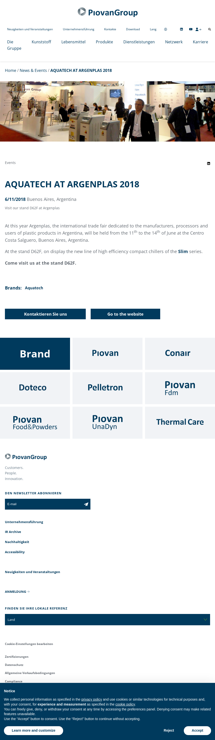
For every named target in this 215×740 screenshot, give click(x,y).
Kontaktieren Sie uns (45, 314)
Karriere (200, 42)
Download (133, 29)
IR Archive (13, 532)
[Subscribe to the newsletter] (86, 504)
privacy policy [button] (91, 699)
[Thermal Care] (180, 423)
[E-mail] (43, 504)
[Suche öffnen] (209, 29)
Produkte (104, 42)
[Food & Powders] (35, 423)
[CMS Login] (198, 29)
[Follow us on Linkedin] (181, 29)
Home (10, 70)
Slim (183, 251)
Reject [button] (169, 730)
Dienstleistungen (139, 42)
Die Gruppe (14, 45)
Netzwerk (174, 42)
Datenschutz (14, 665)
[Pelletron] (107, 388)
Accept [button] (197, 730)
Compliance (13, 681)
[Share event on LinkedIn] (208, 163)
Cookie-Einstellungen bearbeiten (29, 644)
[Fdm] (180, 388)
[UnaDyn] (107, 423)
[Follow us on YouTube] (190, 29)
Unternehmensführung (78, 29)
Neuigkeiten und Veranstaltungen (30, 29)
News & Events (33, 70)
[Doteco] (35, 388)
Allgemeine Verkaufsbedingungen (30, 673)
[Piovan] (107, 354)
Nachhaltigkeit (17, 542)
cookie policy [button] (125, 704)
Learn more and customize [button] (33, 730)
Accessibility (15, 552)
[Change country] (166, 29)
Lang (153, 29)
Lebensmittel (73, 42)
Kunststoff (41, 42)
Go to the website (125, 314)
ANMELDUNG (15, 591)
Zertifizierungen (17, 657)
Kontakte (110, 29)
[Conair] (180, 354)
